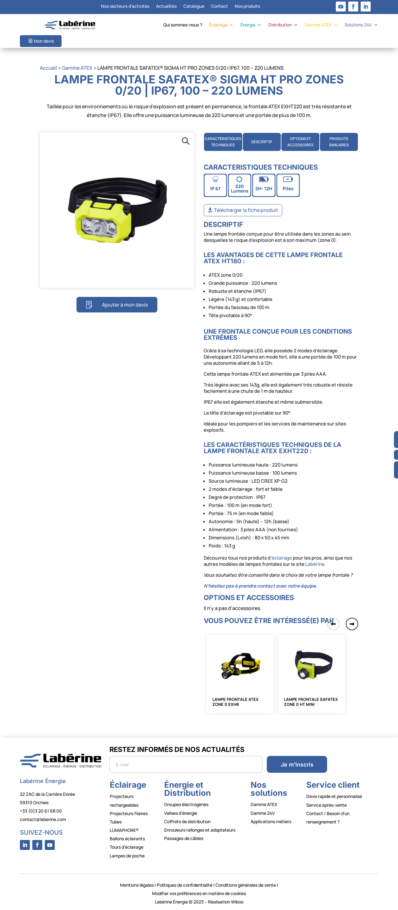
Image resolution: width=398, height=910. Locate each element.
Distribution (280, 25)
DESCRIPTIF (261, 141)
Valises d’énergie (180, 813)
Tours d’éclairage (126, 847)
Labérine (314, 564)
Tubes (116, 822)
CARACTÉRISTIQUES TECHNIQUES (223, 142)
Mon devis (44, 41)
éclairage (282, 558)
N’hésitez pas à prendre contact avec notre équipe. (260, 586)
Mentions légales (137, 885)
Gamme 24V (263, 813)
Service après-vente (326, 805)
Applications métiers (271, 821)
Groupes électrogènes (186, 804)
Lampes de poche (127, 856)
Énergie (247, 25)
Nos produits (247, 6)
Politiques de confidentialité (184, 885)
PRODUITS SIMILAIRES (339, 142)
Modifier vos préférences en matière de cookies (199, 893)
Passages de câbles (183, 838)
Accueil (48, 67)
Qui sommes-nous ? (182, 25)
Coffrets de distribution (187, 821)
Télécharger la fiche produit (246, 210)
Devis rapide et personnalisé (334, 796)
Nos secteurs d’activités (125, 6)
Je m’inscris (297, 764)
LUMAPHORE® (124, 830)
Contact (219, 6)
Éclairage (218, 25)
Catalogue (193, 6)
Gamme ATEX (318, 25)
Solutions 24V (358, 25)
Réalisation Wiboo (225, 902)
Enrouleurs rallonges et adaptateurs (199, 830)
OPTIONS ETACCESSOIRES (300, 142)
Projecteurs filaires (129, 813)
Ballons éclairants (127, 839)
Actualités (166, 6)
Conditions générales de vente (245, 885)
